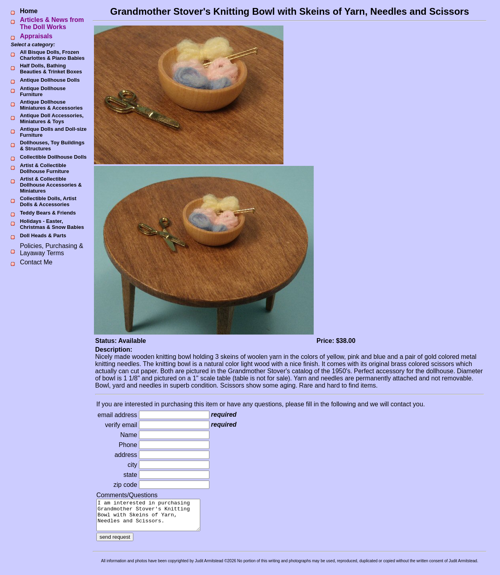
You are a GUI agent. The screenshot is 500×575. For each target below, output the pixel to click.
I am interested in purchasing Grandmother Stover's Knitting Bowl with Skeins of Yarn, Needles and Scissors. (154, 518)
